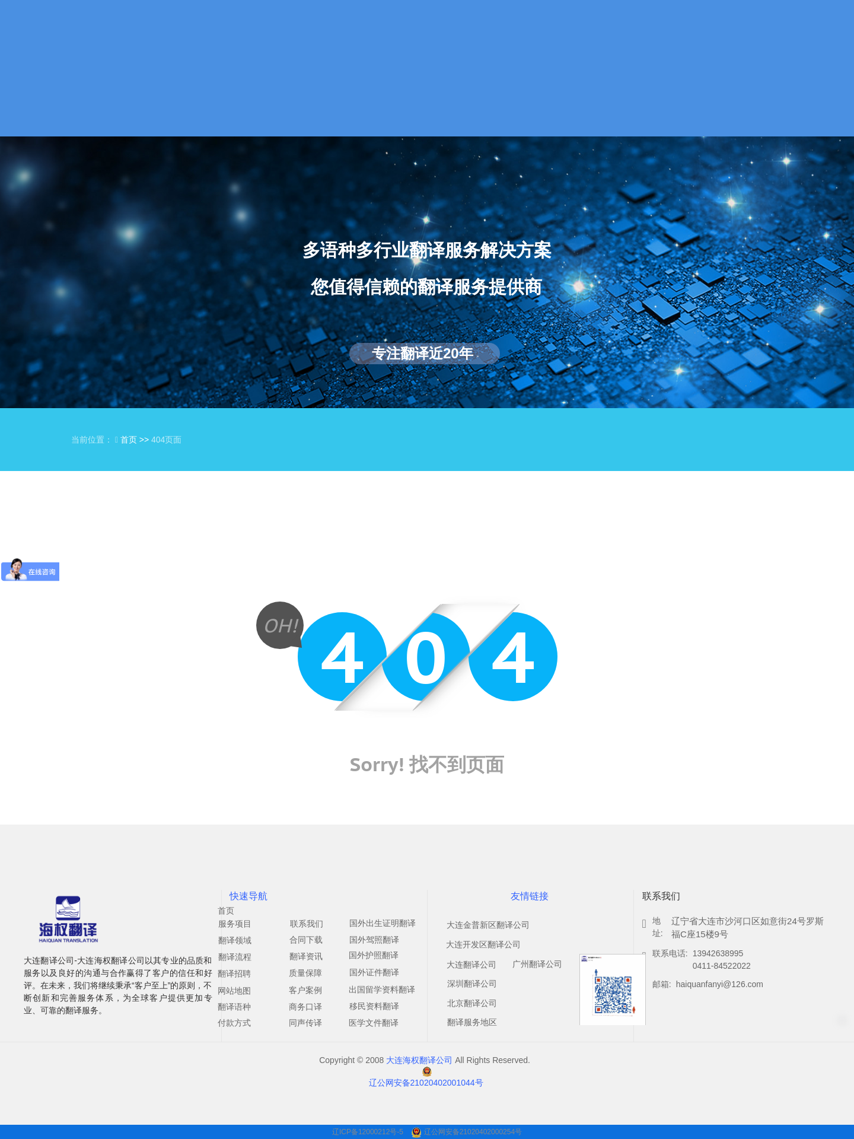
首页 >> (135, 439)
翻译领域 (234, 940)
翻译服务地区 (472, 1022)
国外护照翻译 (374, 955)
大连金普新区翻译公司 (488, 925)
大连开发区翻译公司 (483, 944)
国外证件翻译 (374, 972)
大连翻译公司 (471, 964)
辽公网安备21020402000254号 (473, 1132)
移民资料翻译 (374, 1006)
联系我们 (306, 923)
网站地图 (234, 990)
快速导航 (248, 896)
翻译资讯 (306, 956)
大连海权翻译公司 (419, 1060)
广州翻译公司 (537, 964)
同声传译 (305, 1022)
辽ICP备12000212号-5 (368, 1132)
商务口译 (305, 1006)
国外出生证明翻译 (382, 923)
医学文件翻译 (374, 1022)
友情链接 (530, 896)
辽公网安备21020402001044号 (426, 1082)
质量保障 (305, 973)
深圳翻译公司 (472, 983)
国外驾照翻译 (374, 939)
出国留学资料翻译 (382, 989)
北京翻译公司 (472, 1003)
